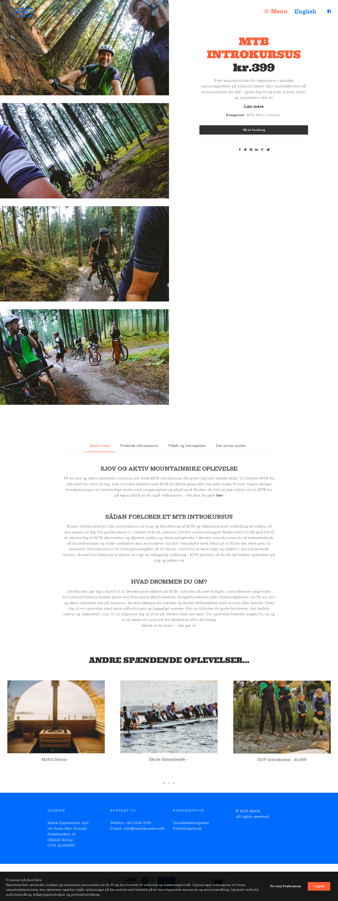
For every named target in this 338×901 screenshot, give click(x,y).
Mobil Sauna (56, 765)
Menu (279, 14)
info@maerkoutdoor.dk (143, 828)
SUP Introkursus (282, 773)
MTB (250, 115)
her (219, 495)
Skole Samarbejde (169, 766)
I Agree (319, 895)
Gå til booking (254, 130)
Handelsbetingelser (191, 823)
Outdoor (273, 115)
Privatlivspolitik (187, 828)
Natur (260, 115)
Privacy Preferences (285, 895)
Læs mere (254, 106)
